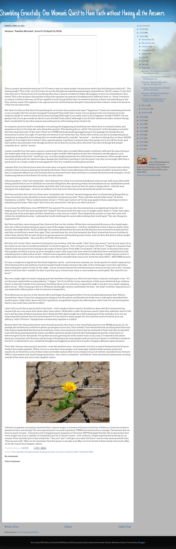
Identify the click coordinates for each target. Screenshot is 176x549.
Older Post (124, 526)
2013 (142, 149)
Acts (14, 452)
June (144, 61)
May (144, 64)
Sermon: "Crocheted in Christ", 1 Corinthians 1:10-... (155, 72)
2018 (142, 135)
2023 (142, 117)
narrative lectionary (65, 452)
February (146, 109)
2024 (142, 36)
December (147, 39)
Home (68, 526)
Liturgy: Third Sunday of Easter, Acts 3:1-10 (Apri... (155, 89)
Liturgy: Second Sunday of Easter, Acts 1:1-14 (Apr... (153, 100)
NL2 (91, 452)
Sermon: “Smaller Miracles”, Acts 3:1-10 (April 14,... (154, 83)
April (144, 68)
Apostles (20, 452)
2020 (142, 128)
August (145, 54)
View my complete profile (149, 175)
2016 (142, 142)
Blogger (141, 542)
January (145, 112)
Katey (154, 158)
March (145, 105)
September (147, 50)
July (144, 57)
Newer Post (11, 526)
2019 (142, 131)
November (147, 43)
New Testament (82, 452)
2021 (142, 124)
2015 (142, 145)
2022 (142, 120)
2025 (142, 33)
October (145, 46)
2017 (142, 138)
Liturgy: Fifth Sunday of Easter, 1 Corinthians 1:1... (155, 78)
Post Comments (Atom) (27, 532)
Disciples (29, 452)
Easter (36, 452)
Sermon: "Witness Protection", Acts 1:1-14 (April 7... (155, 94)
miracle (51, 452)
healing (43, 452)
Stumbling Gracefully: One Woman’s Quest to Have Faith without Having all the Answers (82, 13)
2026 (142, 29)
